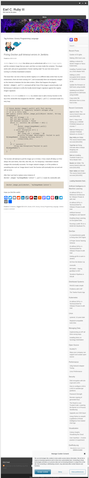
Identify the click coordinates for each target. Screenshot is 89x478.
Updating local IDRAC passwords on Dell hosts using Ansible (78, 93)
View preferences (77, 472)
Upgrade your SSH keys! (78, 413)
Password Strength (76, 394)
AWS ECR (24, 206)
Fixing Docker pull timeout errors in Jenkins (26, 54)
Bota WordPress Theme (37, 477)
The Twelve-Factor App (77, 292)
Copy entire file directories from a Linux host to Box (77, 100)
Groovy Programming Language (49, 206)
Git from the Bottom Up (77, 262)
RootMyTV (73, 349)
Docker (30, 206)
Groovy (28, 96)
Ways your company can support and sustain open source (78, 355)
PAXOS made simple (76, 285)
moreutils (73, 265)
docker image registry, (54, 63)
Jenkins (6, 63)
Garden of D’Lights (76, 54)
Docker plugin (17, 63)
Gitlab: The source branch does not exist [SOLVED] (77, 114)
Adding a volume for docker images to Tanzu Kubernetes (77, 64)
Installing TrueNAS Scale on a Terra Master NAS (76, 157)
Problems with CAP (76, 289)
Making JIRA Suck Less (77, 58)
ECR (33, 206)
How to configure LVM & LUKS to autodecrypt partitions (78, 388)
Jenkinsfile (13, 96)
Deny (60, 472)
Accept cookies (42, 472)
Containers (13, 206)
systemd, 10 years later (77, 317)
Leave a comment (10, 209)
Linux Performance (76, 371)
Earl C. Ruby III (13, 9)
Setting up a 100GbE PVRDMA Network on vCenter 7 (77, 124)
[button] (85, 454)
